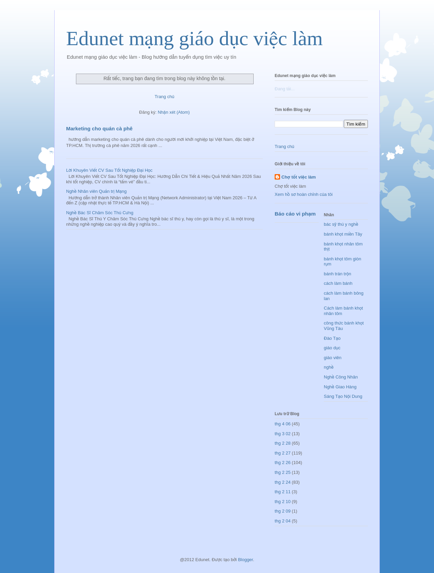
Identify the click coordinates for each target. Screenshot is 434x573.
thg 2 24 (283, 482)
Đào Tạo (332, 338)
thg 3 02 (283, 433)
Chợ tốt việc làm (298, 177)
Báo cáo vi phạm (295, 214)
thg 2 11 (283, 491)
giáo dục (332, 347)
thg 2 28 (283, 443)
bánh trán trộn (337, 273)
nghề (329, 367)
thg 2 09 (283, 511)
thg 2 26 (283, 462)
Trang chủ (164, 96)
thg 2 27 (283, 453)
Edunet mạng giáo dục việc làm (194, 38)
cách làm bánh (338, 283)
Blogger (245, 559)
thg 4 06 (283, 423)
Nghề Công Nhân (341, 377)
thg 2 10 (283, 501)
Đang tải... (285, 88)
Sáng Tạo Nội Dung (343, 396)
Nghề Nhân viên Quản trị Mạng (96, 191)
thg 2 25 (283, 472)
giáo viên (332, 357)
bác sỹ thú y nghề (341, 224)
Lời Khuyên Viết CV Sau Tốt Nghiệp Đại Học (109, 170)
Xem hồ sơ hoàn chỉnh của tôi (304, 194)
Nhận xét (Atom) (174, 112)
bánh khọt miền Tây (343, 234)
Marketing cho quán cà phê (99, 128)
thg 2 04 (283, 520)
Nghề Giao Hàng (340, 386)
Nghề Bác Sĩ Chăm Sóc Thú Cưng (99, 212)
